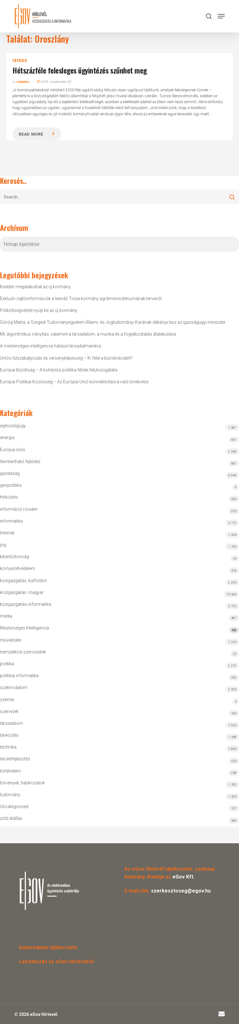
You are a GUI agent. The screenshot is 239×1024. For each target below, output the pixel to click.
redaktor (23, 82)
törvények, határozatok (22, 782)
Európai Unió (12, 449)
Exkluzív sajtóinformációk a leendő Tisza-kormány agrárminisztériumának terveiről (81, 298)
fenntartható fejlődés (20, 461)
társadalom (11, 723)
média (6, 616)
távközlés (9, 735)
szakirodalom (13, 687)
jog (3, 544)
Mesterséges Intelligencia (119, 629)
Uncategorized (14, 806)
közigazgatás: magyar (22, 592)
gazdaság (10, 473)
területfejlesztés (15, 758)
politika (7, 663)
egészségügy (13, 425)
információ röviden (19, 509)
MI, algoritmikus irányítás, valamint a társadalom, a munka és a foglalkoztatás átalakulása (88, 334)
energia (19, 60)
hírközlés (9, 497)
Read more (31, 134)
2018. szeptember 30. (54, 82)
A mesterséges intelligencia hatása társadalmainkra (50, 345)
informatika (11, 521)
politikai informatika (19, 675)
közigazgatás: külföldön (23, 580)
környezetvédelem (17, 568)
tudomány (10, 794)
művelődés (10, 640)
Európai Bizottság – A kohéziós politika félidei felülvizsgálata (58, 369)
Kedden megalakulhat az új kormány (35, 286)
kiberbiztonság (14, 556)
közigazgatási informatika (25, 604)
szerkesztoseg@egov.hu (181, 891)
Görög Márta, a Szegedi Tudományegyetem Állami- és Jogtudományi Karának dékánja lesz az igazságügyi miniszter (113, 322)
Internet (7, 532)
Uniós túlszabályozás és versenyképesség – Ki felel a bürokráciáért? (66, 358)
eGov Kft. (183, 877)
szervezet (9, 711)
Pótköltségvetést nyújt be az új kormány (38, 310)
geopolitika (10, 485)
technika (8, 746)
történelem (10, 770)
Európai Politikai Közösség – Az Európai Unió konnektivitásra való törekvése (74, 381)
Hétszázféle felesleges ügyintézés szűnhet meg (79, 70)
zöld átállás (11, 818)
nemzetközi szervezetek (23, 651)
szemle (7, 699)
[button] (221, 16)
